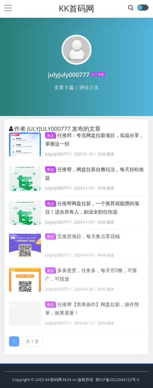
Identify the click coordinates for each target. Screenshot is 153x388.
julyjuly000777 (57, 154)
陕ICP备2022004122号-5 (117, 379)
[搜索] (131, 8)
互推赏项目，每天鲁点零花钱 (82, 234)
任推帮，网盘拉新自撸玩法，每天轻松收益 (94, 173)
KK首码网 (76, 8)
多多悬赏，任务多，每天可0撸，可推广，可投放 (91, 272)
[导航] (8, 7)
